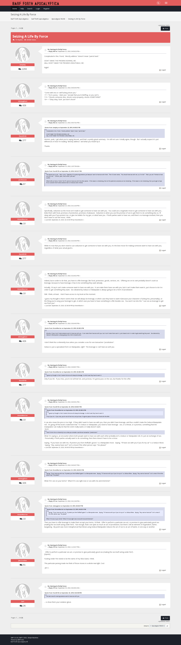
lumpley (23, 65)
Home (14, 8)
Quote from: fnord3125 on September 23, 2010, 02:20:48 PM (63, 593)
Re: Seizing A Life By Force (57, 49)
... (18, 28)
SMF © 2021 (23, 638)
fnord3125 (22, 136)
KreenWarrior (23, 219)
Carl (22, 601)
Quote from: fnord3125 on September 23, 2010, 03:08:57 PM (63, 407)
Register (46, 8)
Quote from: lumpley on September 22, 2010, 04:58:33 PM (62, 127)
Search (29, 8)
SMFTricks (21, 640)
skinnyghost (22, 101)
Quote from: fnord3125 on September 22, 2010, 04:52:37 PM (63, 171)
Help (22, 8)
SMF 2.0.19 (14, 638)
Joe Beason (23, 180)
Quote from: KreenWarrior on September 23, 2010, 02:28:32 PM (64, 328)
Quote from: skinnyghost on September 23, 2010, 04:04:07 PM (64, 506)
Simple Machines (33, 638)
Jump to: (146, 626)
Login (38, 8)
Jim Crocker (22, 561)
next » (168, 25)
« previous (161, 25)
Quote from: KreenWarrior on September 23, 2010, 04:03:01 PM (64, 470)
